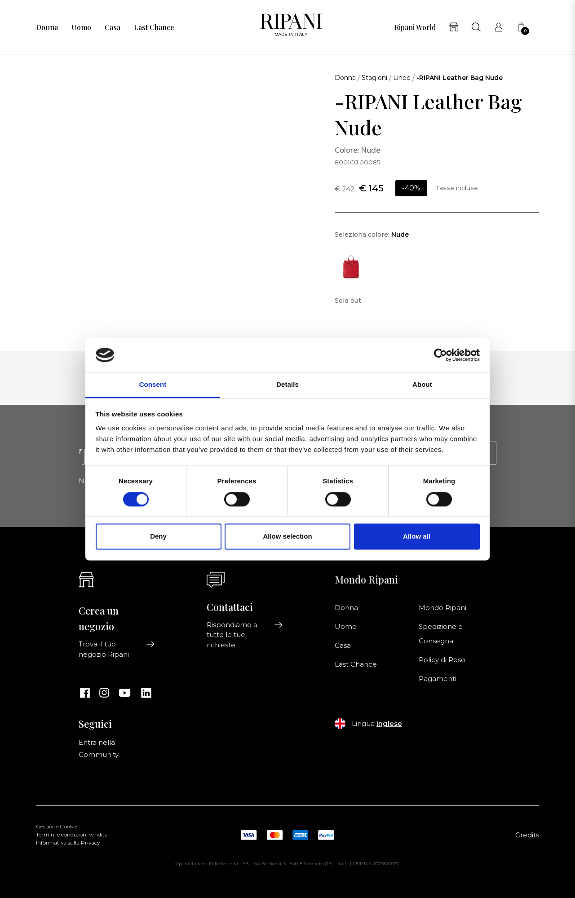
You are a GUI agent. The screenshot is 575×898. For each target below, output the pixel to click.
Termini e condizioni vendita (72, 835)
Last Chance (154, 27)
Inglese (389, 724)
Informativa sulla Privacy (68, 843)
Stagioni (374, 78)
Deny (158, 536)
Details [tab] (287, 385)
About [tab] (422, 385)
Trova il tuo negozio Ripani (117, 649)
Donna (47, 27)
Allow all (416, 536)
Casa (112, 27)
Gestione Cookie (56, 826)
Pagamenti (437, 679)
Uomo (81, 27)
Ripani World (415, 27)
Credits (527, 835)
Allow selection (287, 536)
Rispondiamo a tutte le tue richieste (245, 635)
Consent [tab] (153, 385)
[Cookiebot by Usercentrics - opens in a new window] (440, 355)
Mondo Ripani (442, 608)
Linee (402, 78)
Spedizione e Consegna (441, 634)
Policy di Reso (442, 660)
